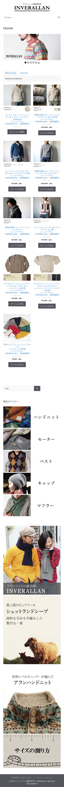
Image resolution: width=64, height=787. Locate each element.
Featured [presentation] (24, 73)
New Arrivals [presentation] (10, 73)
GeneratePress (32, 784)
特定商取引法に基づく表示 (22, 777)
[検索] (37, 388)
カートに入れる (46, 133)
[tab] (10, 73)
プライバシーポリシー (44, 777)
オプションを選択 (17, 132)
